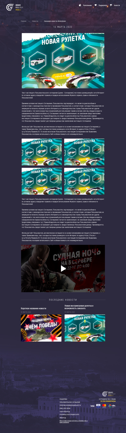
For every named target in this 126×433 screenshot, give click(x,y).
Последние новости (63, 299)
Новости (117, 5)
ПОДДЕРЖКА (63, 399)
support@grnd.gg (65, 411)
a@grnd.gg (63, 417)
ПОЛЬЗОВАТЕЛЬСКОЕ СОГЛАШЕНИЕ (70, 402)
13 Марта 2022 (63, 27)
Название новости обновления (55, 21)
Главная (23, 21)
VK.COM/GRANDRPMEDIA (108, 401)
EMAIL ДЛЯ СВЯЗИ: (65, 408)
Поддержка (103, 5)
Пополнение (87, 5)
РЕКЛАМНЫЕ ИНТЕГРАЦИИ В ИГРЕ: (70, 414)
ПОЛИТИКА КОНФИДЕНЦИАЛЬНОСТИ (70, 405)
